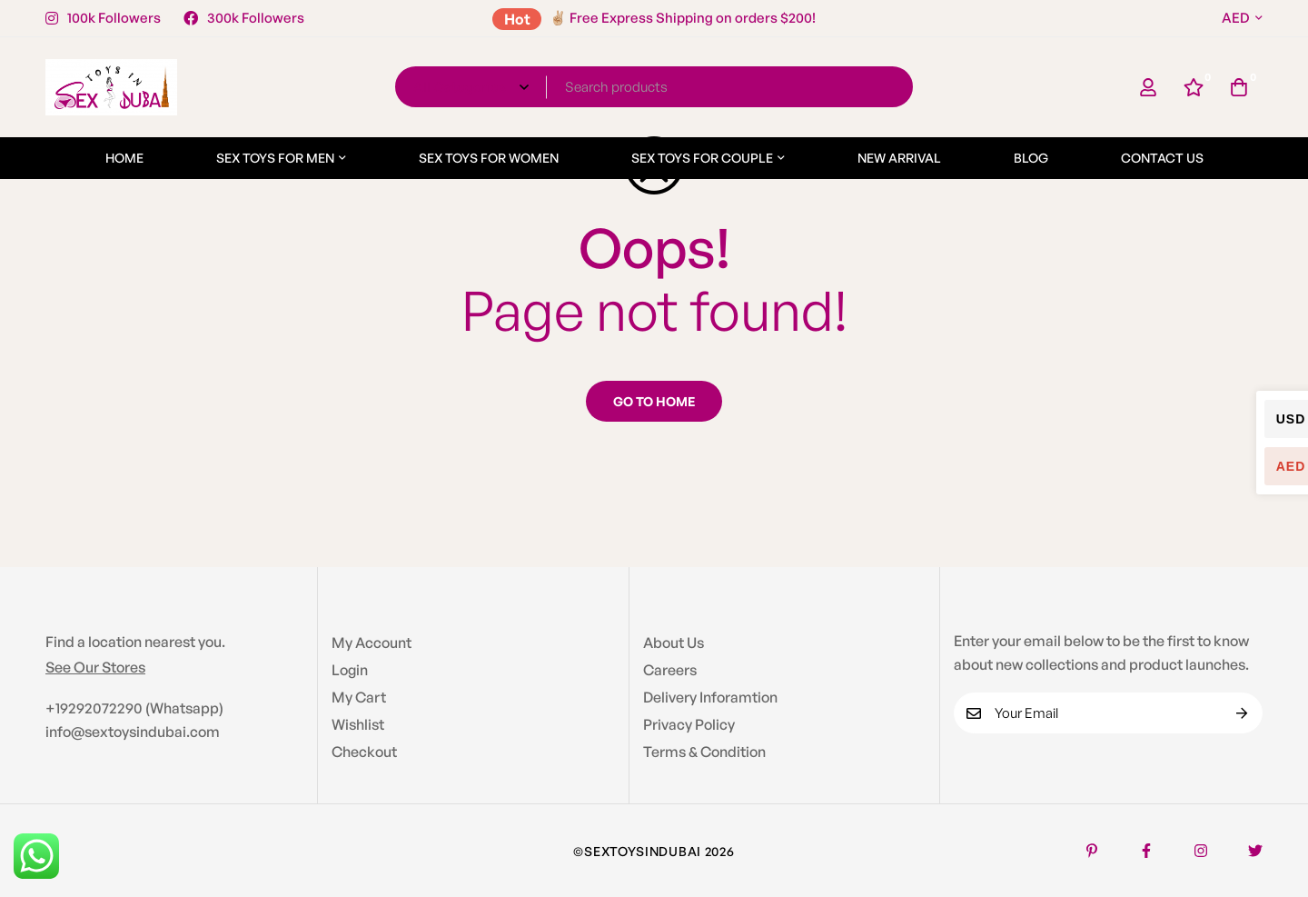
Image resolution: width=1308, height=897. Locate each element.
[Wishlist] (1193, 87)
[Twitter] (1255, 850)
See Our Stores (95, 667)
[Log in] (1148, 87)
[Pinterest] (1092, 850)
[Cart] (1239, 87)
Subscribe (1242, 713)
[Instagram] (1201, 850)
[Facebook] (1146, 850)
